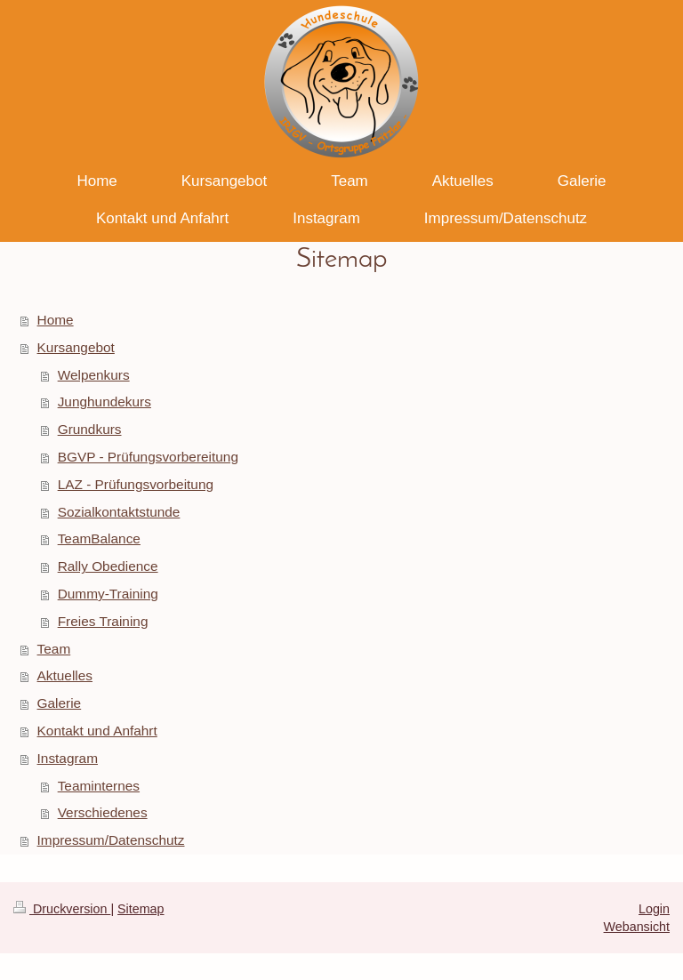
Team (54, 648)
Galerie (59, 703)
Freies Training (103, 621)
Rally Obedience (108, 566)
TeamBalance (99, 538)
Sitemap (140, 909)
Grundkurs (90, 429)
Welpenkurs (94, 374)
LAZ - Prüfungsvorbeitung (135, 484)
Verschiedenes (103, 812)
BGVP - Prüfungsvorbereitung (148, 456)
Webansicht (637, 927)
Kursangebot (76, 347)
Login (654, 909)
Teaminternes (99, 785)
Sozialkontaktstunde (119, 511)
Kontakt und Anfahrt (97, 730)
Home (55, 319)
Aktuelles (64, 675)
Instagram (67, 758)
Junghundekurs (104, 401)
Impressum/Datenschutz (111, 839)
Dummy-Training (108, 593)
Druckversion (61, 909)
